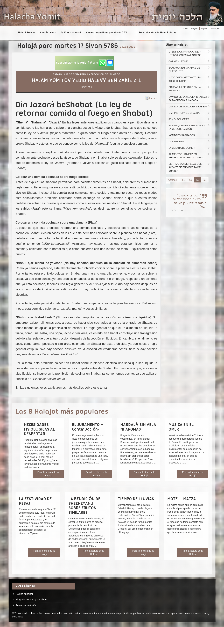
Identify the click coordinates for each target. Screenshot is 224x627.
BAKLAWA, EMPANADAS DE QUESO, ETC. (189, 69)
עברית (185, 28)
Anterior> (173, 180)
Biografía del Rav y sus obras (31, 599)
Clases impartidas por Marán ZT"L (106, 32)
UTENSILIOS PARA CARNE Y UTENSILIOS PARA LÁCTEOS (189, 53)
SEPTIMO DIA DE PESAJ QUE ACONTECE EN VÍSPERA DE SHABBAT (189, 167)
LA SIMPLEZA (189, 141)
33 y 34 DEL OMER (189, 119)
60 (190, 180)
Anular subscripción (26, 605)
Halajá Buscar (26, 32)
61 (183, 180)
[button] (84, 63)
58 (205, 180)
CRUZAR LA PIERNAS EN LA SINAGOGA (189, 89)
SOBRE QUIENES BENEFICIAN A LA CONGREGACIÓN (189, 127)
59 (197, 180)
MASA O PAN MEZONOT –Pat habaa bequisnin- (189, 79)
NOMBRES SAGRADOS (189, 135)
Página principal (24, 594)
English (194, 28)
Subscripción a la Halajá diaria (157, 32)
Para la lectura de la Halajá (48, 474)
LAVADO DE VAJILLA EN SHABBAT (189, 106)
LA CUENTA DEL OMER (189, 147)
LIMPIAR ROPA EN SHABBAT (189, 113)
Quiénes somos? (71, 32)
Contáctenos (48, 32)
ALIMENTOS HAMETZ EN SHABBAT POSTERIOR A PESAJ (189, 156)
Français (215, 28)
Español (204, 28)
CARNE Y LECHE (189, 61)
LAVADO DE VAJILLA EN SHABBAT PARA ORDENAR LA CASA (189, 98)
